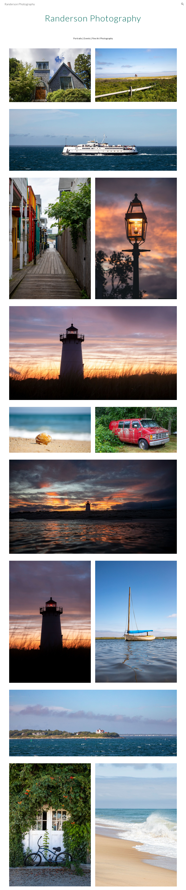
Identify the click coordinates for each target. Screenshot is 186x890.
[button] (182, 4)
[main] (93, 18)
